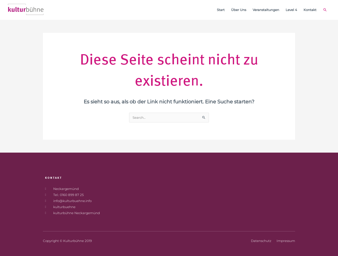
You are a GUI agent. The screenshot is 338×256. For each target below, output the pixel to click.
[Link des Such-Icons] (325, 10)
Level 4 (291, 10)
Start (221, 10)
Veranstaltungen (266, 10)
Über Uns (238, 10)
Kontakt (310, 10)
